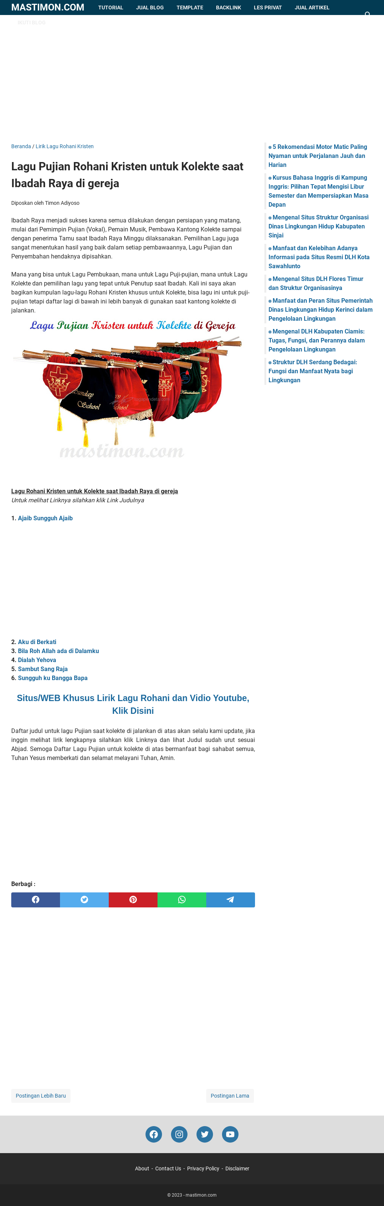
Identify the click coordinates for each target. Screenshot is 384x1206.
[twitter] (84, 899)
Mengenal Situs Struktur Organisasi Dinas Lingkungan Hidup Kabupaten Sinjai (318, 226)
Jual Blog (150, 8)
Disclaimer (237, 1168)
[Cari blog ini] (368, 15)
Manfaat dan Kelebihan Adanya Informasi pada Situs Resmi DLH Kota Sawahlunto (319, 257)
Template (190, 8)
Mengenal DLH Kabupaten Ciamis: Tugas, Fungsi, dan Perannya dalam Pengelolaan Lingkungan (316, 340)
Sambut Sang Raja (43, 669)
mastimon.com (47, 7)
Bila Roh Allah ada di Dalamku (58, 651)
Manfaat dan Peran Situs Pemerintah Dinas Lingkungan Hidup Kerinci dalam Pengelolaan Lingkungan (320, 309)
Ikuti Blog (32, 23)
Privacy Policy (203, 1168)
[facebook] (35, 899)
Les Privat (268, 8)
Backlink (228, 8)
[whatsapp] (182, 899)
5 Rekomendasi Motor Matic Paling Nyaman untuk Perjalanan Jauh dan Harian (317, 155)
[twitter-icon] (204, 1134)
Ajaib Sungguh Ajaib (45, 518)
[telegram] (230, 899)
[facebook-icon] (154, 1134)
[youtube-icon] (230, 1134)
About (142, 1168)
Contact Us (168, 1168)
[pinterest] (133, 899)
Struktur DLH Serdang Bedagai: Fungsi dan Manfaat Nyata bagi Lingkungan (312, 371)
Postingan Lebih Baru (41, 1096)
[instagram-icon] (179, 1134)
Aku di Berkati (37, 642)
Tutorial (110, 8)
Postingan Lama (230, 1096)
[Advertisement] (192, 78)
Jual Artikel (312, 8)
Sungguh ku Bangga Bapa (53, 678)
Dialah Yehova (37, 660)
